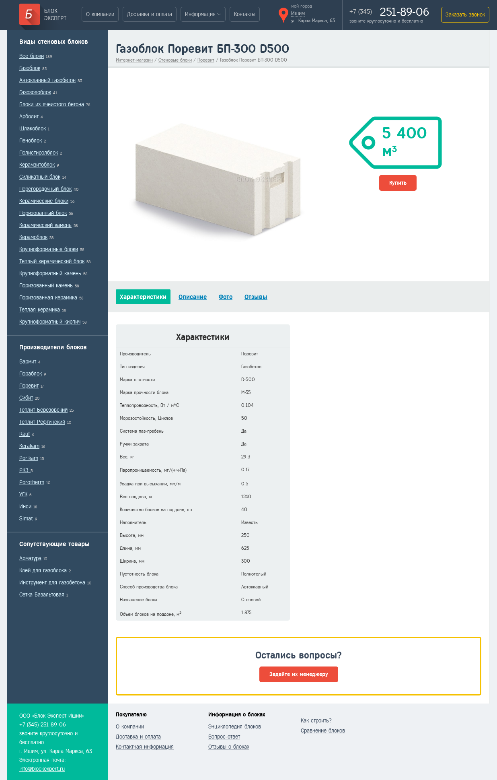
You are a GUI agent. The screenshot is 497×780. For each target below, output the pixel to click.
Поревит (29, 386)
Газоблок (29, 68)
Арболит (29, 116)
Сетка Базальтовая (41, 595)
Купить (398, 183)
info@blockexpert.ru (42, 769)
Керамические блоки (43, 201)
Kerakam (29, 446)
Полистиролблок (38, 153)
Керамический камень (45, 225)
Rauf (24, 434)
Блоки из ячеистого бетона (51, 104)
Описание (193, 296)
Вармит (27, 362)
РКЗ (25, 470)
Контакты (244, 14)
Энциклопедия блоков (234, 727)
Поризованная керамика (48, 298)
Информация (200, 14)
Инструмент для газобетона (52, 583)
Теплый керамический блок (51, 261)
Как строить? (316, 721)
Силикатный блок (39, 177)
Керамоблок (33, 237)
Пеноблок (30, 141)
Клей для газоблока (43, 570)
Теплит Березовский (43, 410)
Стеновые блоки (175, 60)
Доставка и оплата (149, 14)
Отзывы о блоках (228, 747)
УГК (23, 494)
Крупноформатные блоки (48, 249)
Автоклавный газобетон (47, 80)
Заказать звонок (465, 15)
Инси (25, 506)
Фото (225, 296)
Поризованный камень (46, 286)
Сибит (26, 398)
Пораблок (30, 374)
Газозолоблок (35, 92)
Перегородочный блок (45, 189)
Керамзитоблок (37, 165)
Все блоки (31, 56)
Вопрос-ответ (224, 737)
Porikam (28, 458)
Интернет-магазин (134, 60)
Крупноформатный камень (50, 273)
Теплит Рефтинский (42, 422)
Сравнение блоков (323, 731)
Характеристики (143, 296)
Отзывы (255, 296)
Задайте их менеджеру (298, 674)
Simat (26, 519)
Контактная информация (145, 747)
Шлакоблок (32, 129)
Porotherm (31, 482)
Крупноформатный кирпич (49, 322)
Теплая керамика (39, 310)
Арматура (30, 558)
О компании (100, 14)
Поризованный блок (43, 213)
